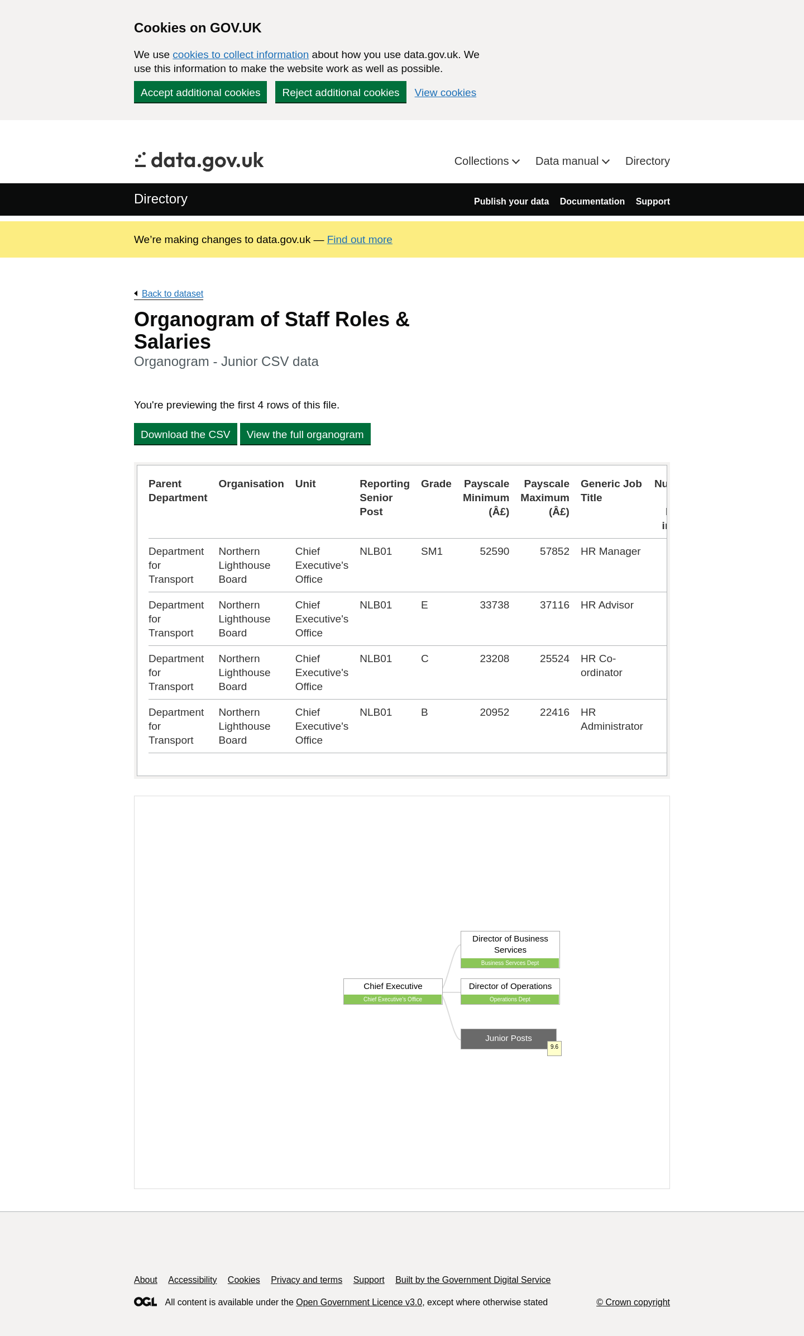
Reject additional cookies (340, 92)
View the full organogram (305, 434)
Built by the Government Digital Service (473, 1280)
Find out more (360, 239)
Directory (647, 161)
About (145, 1280)
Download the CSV (186, 434)
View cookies (446, 92)
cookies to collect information (241, 54)
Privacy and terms (306, 1280)
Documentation (592, 201)
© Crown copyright (633, 1302)
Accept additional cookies (200, 92)
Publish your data (511, 201)
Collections (483, 161)
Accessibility (192, 1280)
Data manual (568, 161)
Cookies (244, 1280)
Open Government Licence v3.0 (359, 1302)
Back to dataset (172, 293)
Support (653, 201)
